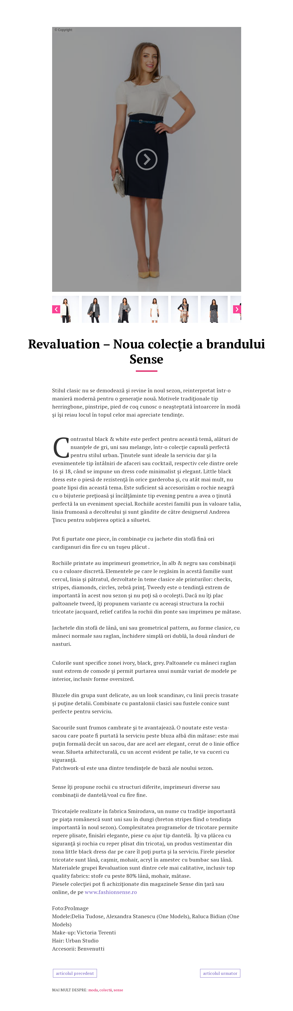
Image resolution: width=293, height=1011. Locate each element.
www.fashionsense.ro (111, 892)
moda (93, 989)
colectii (105, 989)
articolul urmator (220, 973)
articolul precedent (75, 973)
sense (118, 989)
